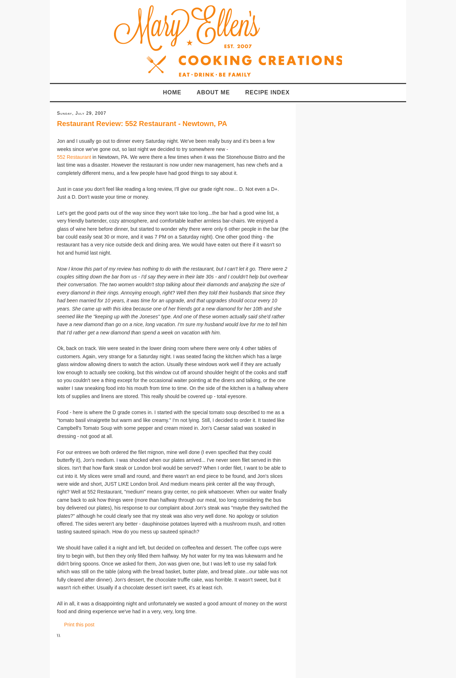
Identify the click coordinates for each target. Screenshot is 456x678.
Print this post (79, 624)
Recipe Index (267, 92)
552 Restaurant (74, 157)
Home (172, 92)
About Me (213, 92)
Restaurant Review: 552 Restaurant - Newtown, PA (142, 123)
